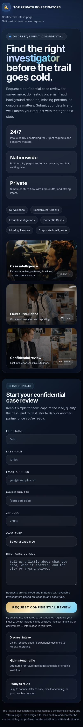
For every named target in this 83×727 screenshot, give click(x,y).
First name (14, 431)
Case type (14, 533)
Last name (14, 451)
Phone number (17, 492)
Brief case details (20, 553)
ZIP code (13, 512)
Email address (17, 471)
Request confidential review (41, 607)
